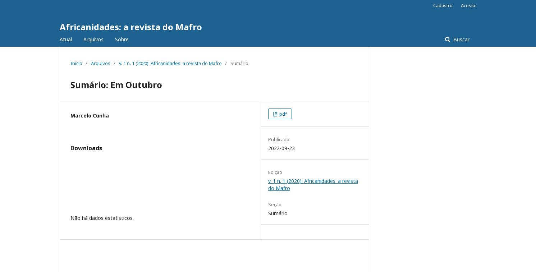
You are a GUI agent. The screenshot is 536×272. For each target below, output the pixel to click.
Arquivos (93, 39)
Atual (66, 39)
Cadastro (443, 5)
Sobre (122, 39)
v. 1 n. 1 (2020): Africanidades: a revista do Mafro (170, 63)
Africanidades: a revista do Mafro (131, 27)
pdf (282, 114)
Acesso (469, 5)
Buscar (460, 39)
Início (76, 63)
